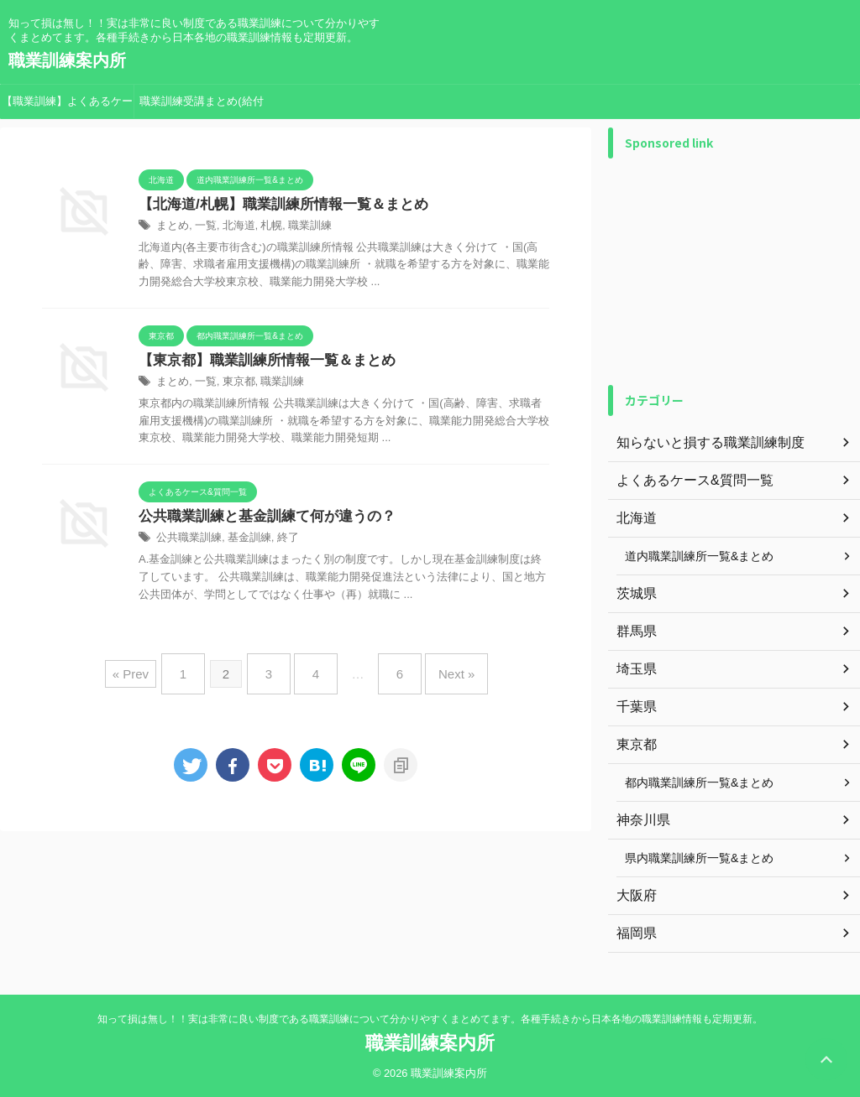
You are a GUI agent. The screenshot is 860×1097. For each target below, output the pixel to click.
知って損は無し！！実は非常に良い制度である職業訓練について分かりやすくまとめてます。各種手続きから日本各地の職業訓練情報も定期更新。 (430, 1019)
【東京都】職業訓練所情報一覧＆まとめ (259, 363)
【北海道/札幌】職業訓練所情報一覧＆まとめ (275, 205)
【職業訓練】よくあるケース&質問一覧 (67, 106)
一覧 (202, 227)
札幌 (264, 227)
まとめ (171, 227)
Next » (440, 671)
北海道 (233, 227)
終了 (279, 542)
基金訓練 (243, 542)
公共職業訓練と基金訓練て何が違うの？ (259, 519)
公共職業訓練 (186, 542)
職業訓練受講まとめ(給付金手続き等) (201, 106)
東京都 (233, 385)
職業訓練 (300, 227)
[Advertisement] (734, 272)
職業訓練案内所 (67, 60)
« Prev (152, 671)
